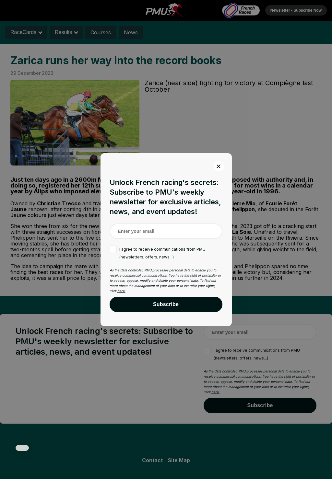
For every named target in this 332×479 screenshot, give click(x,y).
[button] (22, 448)
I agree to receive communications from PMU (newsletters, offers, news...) (162, 253)
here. (121, 291)
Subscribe (166, 304)
